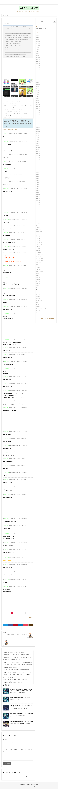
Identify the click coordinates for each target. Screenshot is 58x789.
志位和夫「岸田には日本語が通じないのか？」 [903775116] (15, 54)
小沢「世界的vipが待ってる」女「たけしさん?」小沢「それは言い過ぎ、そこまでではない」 (22, 28)
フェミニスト (39, 260)
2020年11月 (38, 145)
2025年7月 (38, 49)
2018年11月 (38, 192)
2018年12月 (38, 190)
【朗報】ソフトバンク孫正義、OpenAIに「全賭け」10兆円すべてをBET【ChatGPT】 (16, 107)
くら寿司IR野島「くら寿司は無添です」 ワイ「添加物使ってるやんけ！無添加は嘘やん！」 (22, 33)
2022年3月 (38, 121)
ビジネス (38, 256)
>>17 (4, 270)
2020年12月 (38, 143)
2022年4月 (38, 119)
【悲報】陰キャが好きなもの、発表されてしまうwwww (15, 56)
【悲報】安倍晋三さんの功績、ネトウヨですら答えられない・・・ (17, 47)
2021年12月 (38, 127)
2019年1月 (38, 188)
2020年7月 (38, 153)
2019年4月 (38, 182)
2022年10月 (38, 108)
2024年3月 (38, 74)
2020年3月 (38, 161)
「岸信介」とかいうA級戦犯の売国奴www (12, 43)
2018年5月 (38, 204)
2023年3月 (38, 98)
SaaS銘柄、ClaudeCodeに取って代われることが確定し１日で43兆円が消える (15, 113)
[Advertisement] (18, 69)
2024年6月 (38, 69)
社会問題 (38, 296)
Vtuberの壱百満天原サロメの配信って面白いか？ (20, 697)
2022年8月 (38, 112)
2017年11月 (38, 213)
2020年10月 (38, 147)
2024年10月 (38, 61)
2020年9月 (38, 149)
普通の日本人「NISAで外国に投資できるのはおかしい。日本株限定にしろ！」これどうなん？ (17, 661)
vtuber (9, 15)
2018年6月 (38, 202)
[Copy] (31, 625)
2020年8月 (38, 151)
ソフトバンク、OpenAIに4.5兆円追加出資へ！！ (10, 103)
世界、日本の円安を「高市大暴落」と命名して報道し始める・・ (13, 109)
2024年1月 (38, 78)
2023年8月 (38, 88)
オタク (38, 238)
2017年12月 (38, 211)
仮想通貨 (38, 267)
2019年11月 (38, 168)
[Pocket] (25, 625)
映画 (37, 290)
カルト (38, 240)
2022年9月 (38, 110)
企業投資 (38, 269)
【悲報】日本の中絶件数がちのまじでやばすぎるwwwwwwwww (16, 39)
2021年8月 (38, 135)
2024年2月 (38, 76)
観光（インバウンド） (41, 308)
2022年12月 (38, 104)
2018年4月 (38, 206)
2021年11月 (38, 129)
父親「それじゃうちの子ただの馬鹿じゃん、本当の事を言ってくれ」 (17, 26)
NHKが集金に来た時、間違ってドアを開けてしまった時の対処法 (16, 35)
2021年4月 (38, 139)
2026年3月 (38, 35)
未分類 (38, 292)
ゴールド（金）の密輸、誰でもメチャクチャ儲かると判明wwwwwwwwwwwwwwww (16, 101)
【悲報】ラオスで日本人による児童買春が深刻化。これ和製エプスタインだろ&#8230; (16, 666)
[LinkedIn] (20, 625)
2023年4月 (38, 96)
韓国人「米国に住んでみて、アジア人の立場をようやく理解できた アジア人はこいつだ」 (21, 37)
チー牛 (38, 250)
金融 (37, 314)
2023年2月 (38, 100)
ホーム (5, 15)
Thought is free (35, 786)
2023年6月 (38, 92)
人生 (37, 264)
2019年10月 (38, 170)
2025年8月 (38, 47)
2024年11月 (38, 59)
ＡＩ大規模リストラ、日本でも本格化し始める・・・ (11, 659)
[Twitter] (5, 625)
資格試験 (38, 310)
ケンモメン (39, 244)
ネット (38, 252)
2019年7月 (38, 176)
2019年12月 (38, 166)
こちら (45, 28)
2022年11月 (38, 106)
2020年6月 (38, 155)
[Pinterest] (15, 625)
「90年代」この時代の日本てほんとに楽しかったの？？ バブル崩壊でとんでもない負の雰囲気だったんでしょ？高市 (18, 664)
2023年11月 (38, 82)
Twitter (38, 227)
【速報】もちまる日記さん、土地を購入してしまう (14, 41)
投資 (37, 285)
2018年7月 (38, 200)
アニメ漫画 (39, 236)
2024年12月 (38, 57)
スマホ (38, 248)
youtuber (39, 231)
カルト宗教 (39, 242)
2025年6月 (38, 51)
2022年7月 (38, 114)
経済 (38, 298)
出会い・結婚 (39, 271)
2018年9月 (38, 196)
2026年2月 (38, 37)
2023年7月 (38, 90)
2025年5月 (38, 53)
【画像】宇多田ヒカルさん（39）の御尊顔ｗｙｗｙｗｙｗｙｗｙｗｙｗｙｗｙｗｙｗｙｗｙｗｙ (22, 52)
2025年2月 (38, 55)
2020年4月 (38, 159)
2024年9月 (38, 63)
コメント (4, 751)
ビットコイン (39, 258)
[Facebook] (10, 625)
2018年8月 (38, 198)
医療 (37, 273)
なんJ (37, 233)
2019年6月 (38, 178)
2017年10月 (38, 215)
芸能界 (38, 306)
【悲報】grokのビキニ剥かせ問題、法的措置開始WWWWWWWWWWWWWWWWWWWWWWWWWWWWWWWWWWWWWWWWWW (18, 662)
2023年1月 (38, 102)
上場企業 (38, 262)
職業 (37, 302)
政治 (37, 287)
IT (37, 225)
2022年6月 (38, 116)
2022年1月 (38, 125)
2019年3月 (38, 184)
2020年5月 (38, 157)
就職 (38, 283)
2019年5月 (38, 180)
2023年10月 (38, 84)
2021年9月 (38, 133)
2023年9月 (38, 86)
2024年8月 (38, 65)
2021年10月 (38, 131)
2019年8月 (38, 174)
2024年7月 (38, 67)
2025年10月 (38, 45)
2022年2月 (38, 123)
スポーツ (38, 246)
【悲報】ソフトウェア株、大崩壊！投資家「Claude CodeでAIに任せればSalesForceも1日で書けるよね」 (18, 105)
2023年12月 (38, 80)
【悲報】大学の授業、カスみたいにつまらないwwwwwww (15, 45)
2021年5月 (38, 137)
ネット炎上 (39, 254)
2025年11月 (38, 43)
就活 (38, 281)
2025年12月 (38, 41)
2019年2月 (38, 186)
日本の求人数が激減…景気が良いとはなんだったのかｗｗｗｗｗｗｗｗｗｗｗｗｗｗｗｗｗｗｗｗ (18, 111)
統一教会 (39, 300)
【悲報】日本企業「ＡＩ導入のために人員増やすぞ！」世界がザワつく (14, 652)
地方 (37, 275)
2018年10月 (38, 194)
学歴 (38, 279)
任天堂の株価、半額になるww (8, 115)
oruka (32, 620)
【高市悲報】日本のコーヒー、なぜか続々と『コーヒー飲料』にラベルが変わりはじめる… (17, 657)
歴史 (38, 294)
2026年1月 (38, 39)
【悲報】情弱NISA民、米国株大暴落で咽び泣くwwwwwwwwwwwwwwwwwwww (15, 99)
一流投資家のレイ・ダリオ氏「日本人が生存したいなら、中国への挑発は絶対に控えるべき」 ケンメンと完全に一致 (18, 654)
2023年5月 (38, 94)
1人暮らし (38, 223)
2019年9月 (38, 172)
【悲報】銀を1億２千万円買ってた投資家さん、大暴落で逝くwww (13, 117)
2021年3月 (38, 141)
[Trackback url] (18, 776)
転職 (38, 312)
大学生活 (38, 277)
